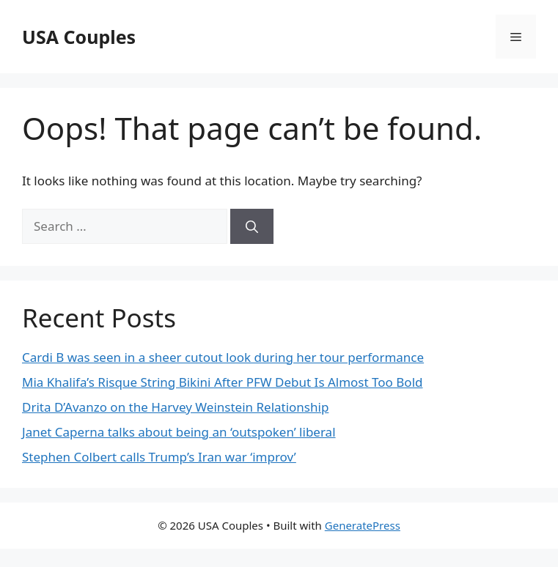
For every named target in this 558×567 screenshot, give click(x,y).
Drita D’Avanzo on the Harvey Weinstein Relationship (175, 407)
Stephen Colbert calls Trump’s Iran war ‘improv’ (159, 456)
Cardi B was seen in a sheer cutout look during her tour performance (223, 357)
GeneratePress (362, 525)
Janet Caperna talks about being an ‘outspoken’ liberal (179, 431)
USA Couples (79, 36)
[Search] (252, 226)
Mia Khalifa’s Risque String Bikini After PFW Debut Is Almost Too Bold (222, 382)
